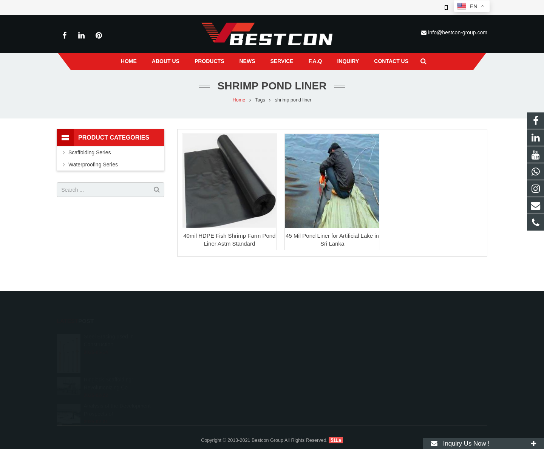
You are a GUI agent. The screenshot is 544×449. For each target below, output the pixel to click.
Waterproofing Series (93, 164)
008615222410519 (305, 335)
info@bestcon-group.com (457, 32)
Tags (260, 100)
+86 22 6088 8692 (304, 346)
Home (239, 100)
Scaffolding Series (89, 152)
